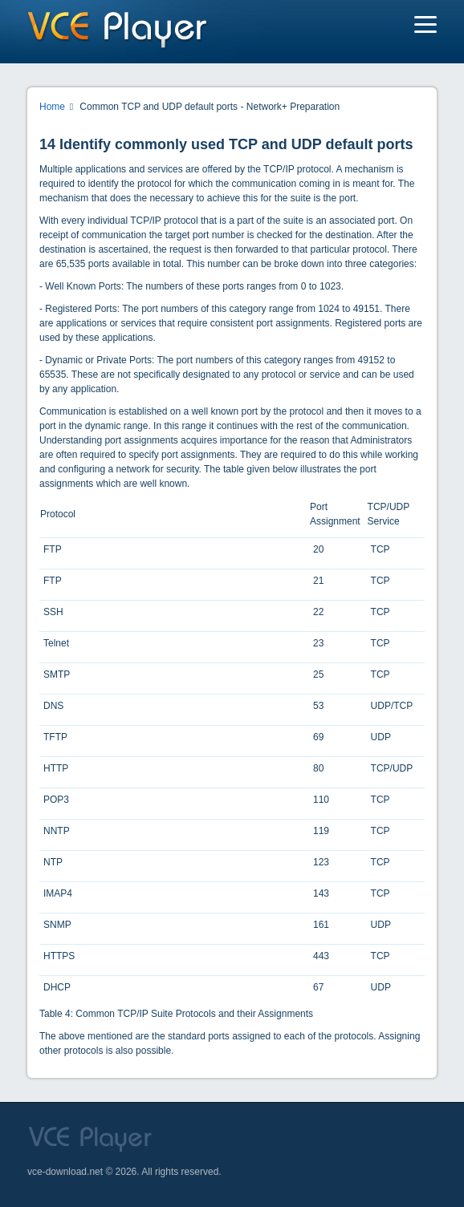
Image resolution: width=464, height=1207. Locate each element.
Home (52, 106)
